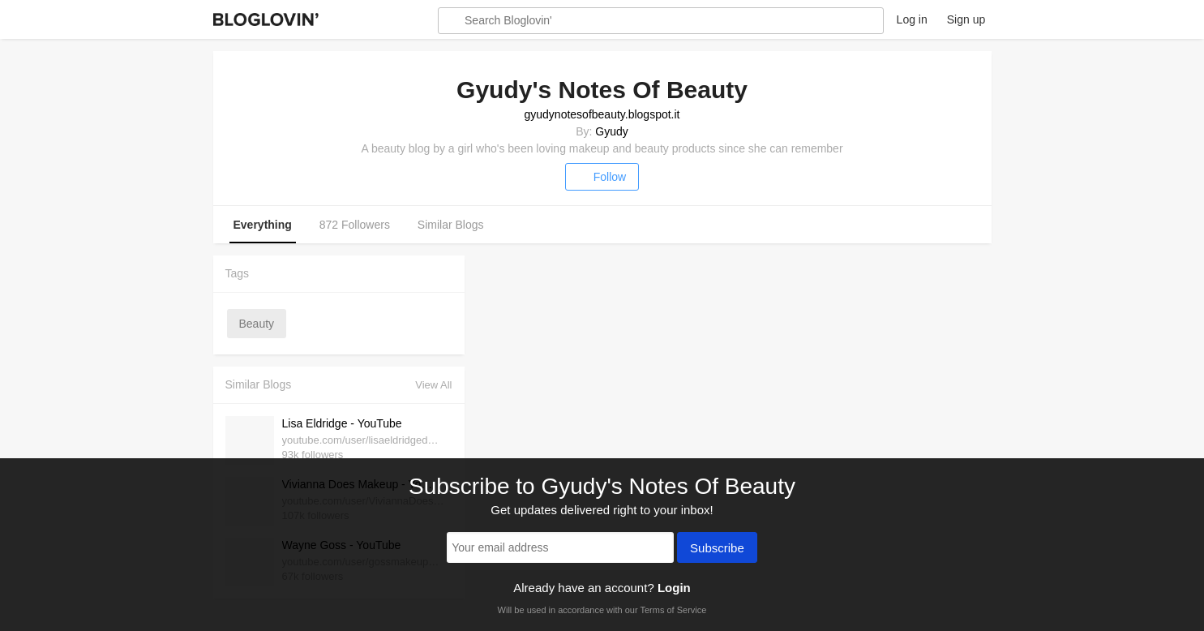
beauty (257, 323)
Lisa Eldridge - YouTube (342, 423)
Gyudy (611, 131)
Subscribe (717, 549)
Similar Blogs (451, 224)
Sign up (966, 19)
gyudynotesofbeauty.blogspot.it (602, 114)
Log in (912, 19)
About (862, 19)
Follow (602, 176)
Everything (263, 224)
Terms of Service (673, 610)
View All (433, 385)
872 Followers (354, 224)
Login (674, 588)
